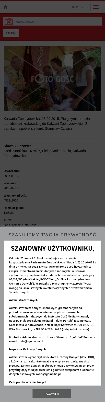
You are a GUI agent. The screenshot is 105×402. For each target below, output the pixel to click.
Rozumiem (52, 393)
